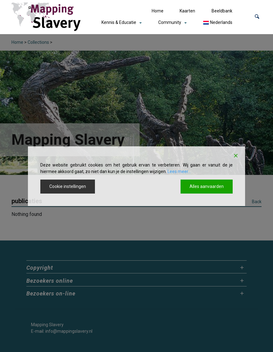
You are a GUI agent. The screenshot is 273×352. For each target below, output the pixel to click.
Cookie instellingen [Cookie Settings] (67, 186)
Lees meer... (179, 171)
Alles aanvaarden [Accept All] (207, 186)
